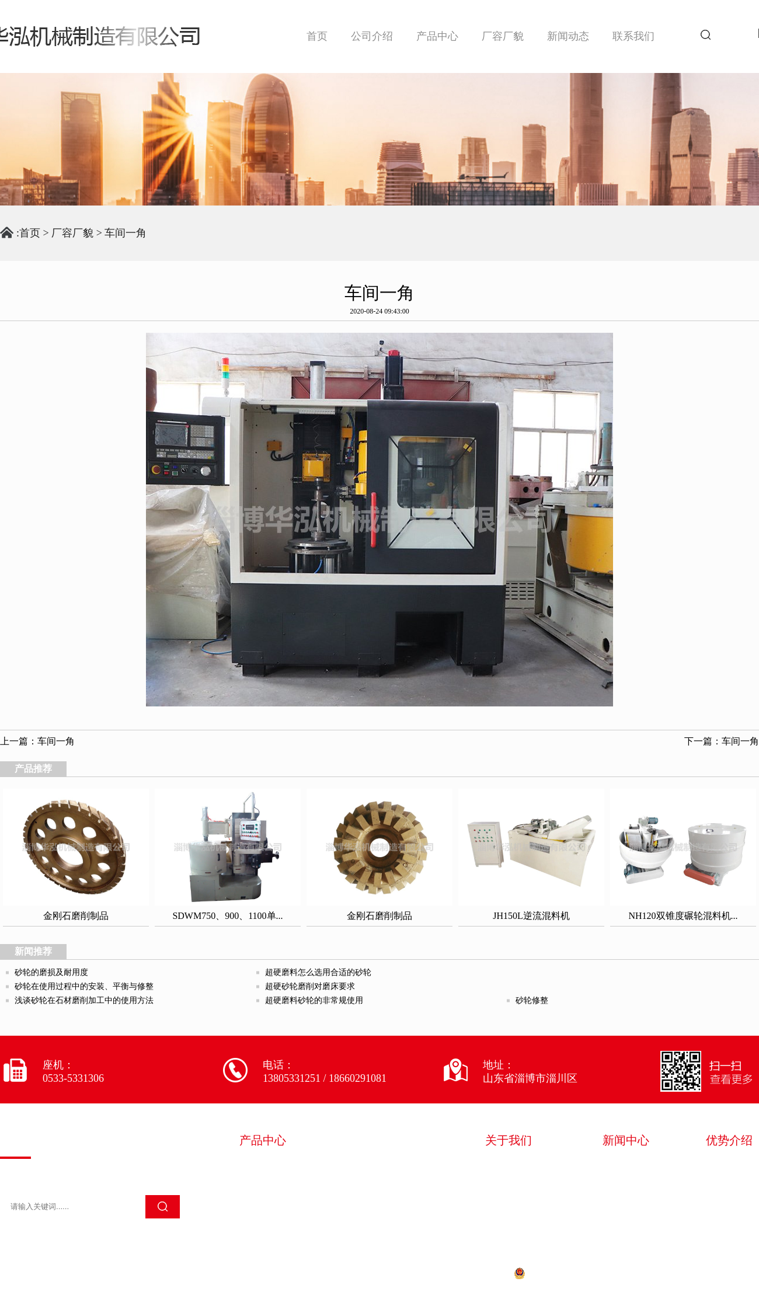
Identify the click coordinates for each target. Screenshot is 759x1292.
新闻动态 (568, 36)
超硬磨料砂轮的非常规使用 (314, 1000)
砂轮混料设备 (270, 1166)
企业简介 (509, 1166)
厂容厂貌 (503, 36)
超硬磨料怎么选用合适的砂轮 (318, 972)
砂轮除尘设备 (270, 1198)
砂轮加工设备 (270, 1182)
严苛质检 (729, 1182)
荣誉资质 (509, 1182)
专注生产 (729, 1198)
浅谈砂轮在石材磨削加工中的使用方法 (84, 1000)
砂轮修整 (532, 1000)
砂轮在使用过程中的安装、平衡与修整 (84, 986)
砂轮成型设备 (380, 1166)
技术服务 (509, 1198)
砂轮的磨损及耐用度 (51, 972)
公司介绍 (372, 36)
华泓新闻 (626, 1166)
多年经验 (729, 1166)
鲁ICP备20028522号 (460, 1273)
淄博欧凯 (740, 1273)
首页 (317, 36)
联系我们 (633, 36)
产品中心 (437, 36)
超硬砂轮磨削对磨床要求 (310, 986)
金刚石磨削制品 (386, 1198)
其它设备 (260, 1215)
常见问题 (626, 1198)
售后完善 (729, 1215)
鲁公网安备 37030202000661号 (584, 1273)
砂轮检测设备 (380, 1182)
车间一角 (126, 233)
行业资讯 (626, 1182)
